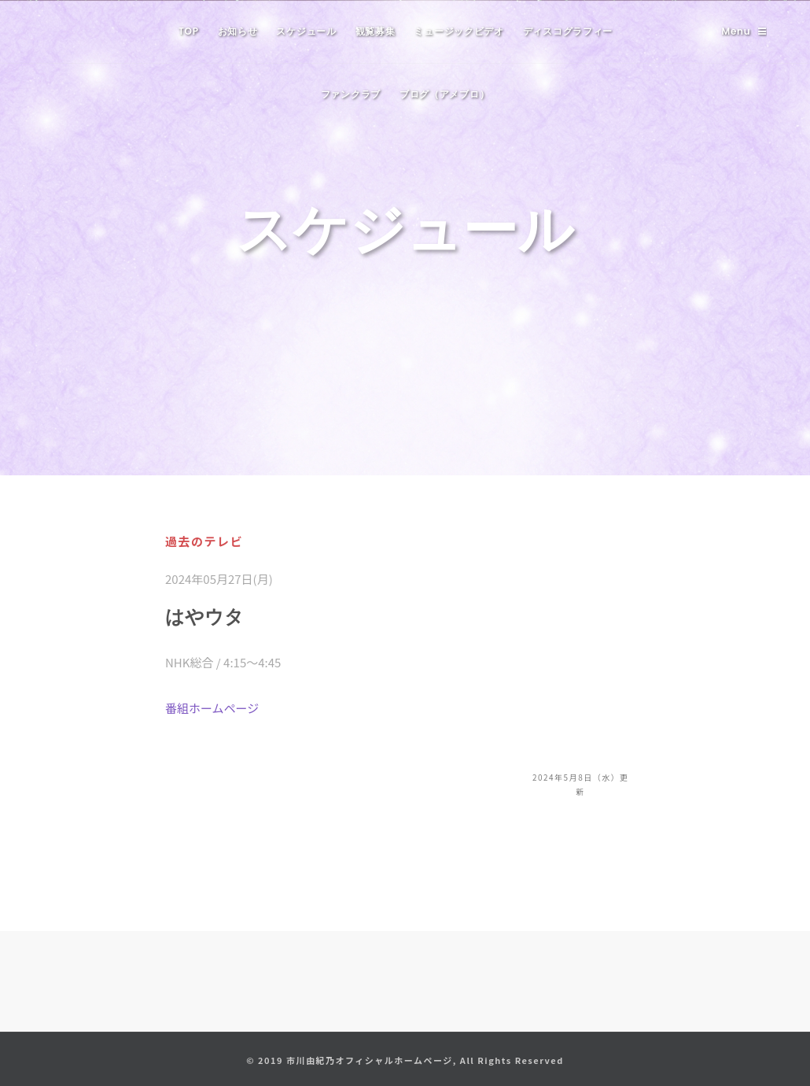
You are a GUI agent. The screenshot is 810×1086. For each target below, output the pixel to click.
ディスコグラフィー (568, 31)
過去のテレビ (204, 541)
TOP (189, 31)
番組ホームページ (212, 708)
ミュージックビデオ (458, 31)
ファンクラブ (351, 94)
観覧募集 (375, 31)
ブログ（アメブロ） (444, 94)
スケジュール (306, 31)
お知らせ (238, 31)
